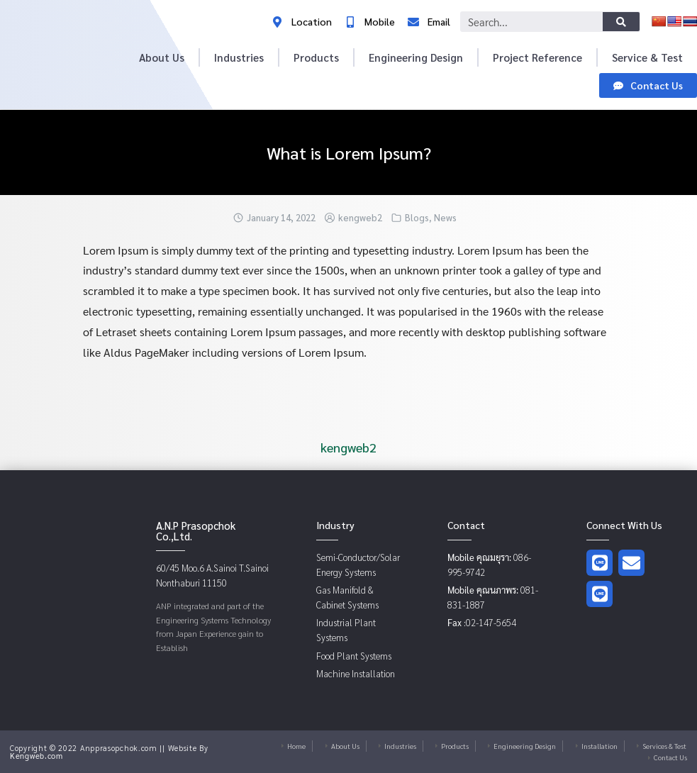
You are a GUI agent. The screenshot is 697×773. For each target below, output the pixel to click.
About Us (161, 57)
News (445, 217)
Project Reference (537, 57)
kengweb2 (360, 217)
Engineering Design (416, 57)
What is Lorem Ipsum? (349, 152)
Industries (239, 57)
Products (316, 57)
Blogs (417, 217)
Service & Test (647, 57)
